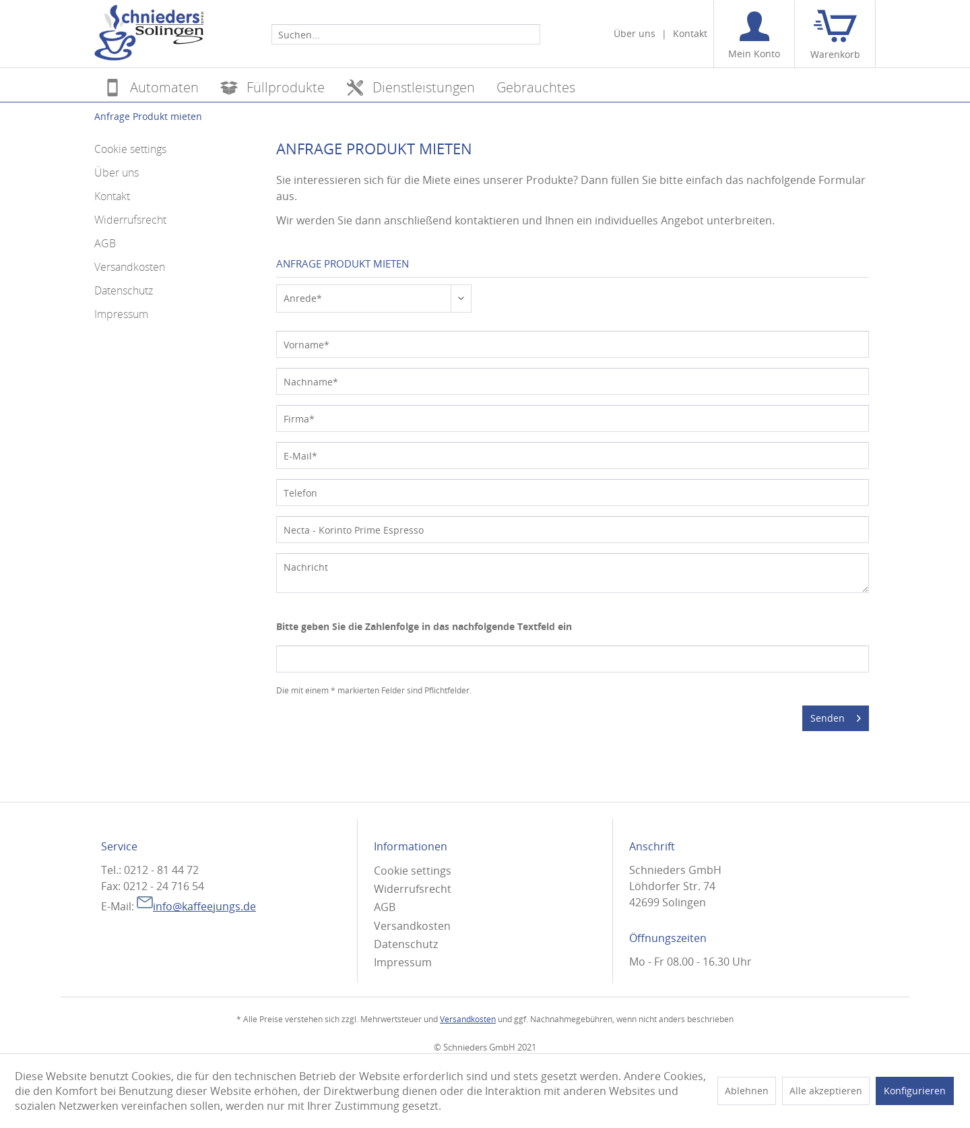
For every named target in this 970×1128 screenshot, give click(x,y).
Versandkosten (129, 266)
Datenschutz (123, 290)
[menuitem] (405, 33)
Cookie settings (130, 149)
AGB (105, 243)
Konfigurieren (915, 1090)
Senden (835, 716)
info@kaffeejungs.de (196, 906)
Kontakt (690, 33)
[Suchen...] (405, 34)
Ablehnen (747, 1090)
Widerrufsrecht (130, 219)
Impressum (121, 314)
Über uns (634, 33)
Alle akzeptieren (825, 1090)
